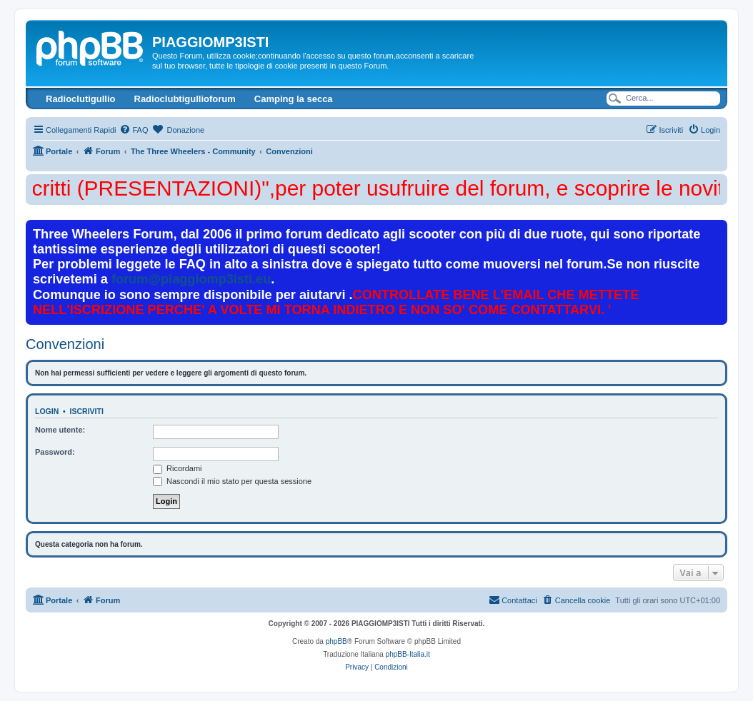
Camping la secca (293, 99)
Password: (55, 452)
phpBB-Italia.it (408, 654)
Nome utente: (60, 429)
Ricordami (177, 468)
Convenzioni (65, 344)
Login (47, 411)
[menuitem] (133, 129)
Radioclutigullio (81, 99)
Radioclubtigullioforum (185, 99)
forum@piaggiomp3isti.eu (191, 279)
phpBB (336, 641)
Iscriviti (87, 411)
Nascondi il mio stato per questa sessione (232, 481)
